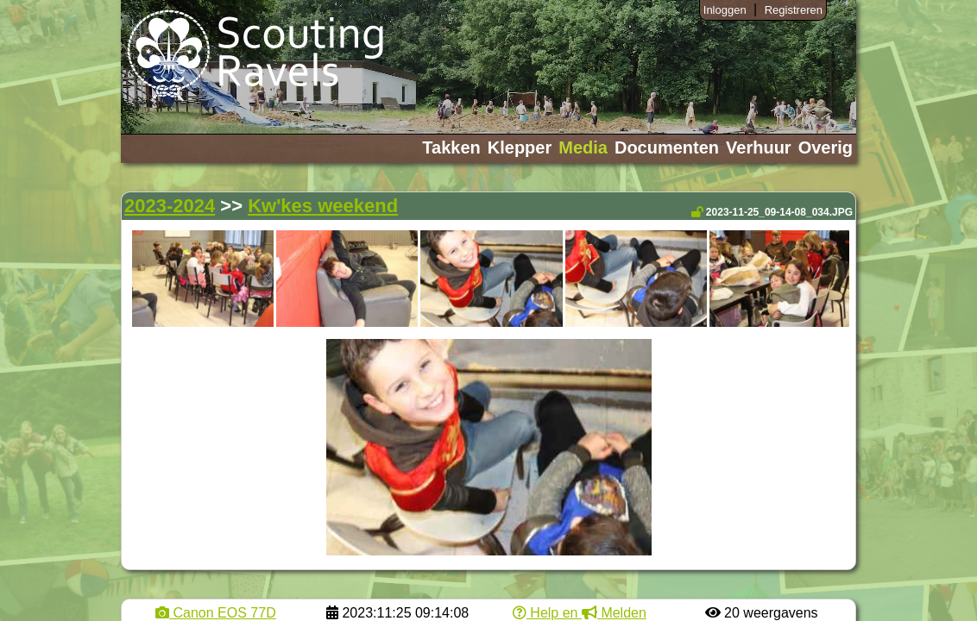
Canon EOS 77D (215, 612)
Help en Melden (579, 612)
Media (583, 147)
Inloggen (725, 9)
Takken (451, 147)
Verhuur (758, 147)
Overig (825, 147)
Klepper (520, 147)
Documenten (667, 147)
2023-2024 (169, 205)
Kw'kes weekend (323, 205)
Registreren (794, 9)
